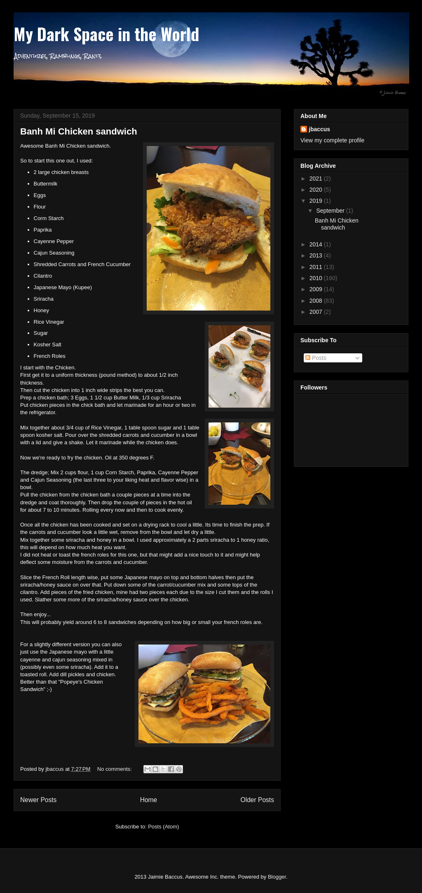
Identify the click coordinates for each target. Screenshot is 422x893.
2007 (316, 311)
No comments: (115, 769)
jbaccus (319, 129)
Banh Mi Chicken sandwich (78, 131)
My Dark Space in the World (106, 33)
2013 (316, 255)
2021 (316, 178)
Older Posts (257, 799)
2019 (316, 200)
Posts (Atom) (163, 826)
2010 (316, 278)
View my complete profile (332, 140)
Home (148, 799)
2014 (316, 244)
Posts (315, 358)
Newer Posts (38, 799)
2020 (316, 189)
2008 (316, 300)
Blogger (277, 877)
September (331, 210)
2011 (316, 267)
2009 (316, 289)
